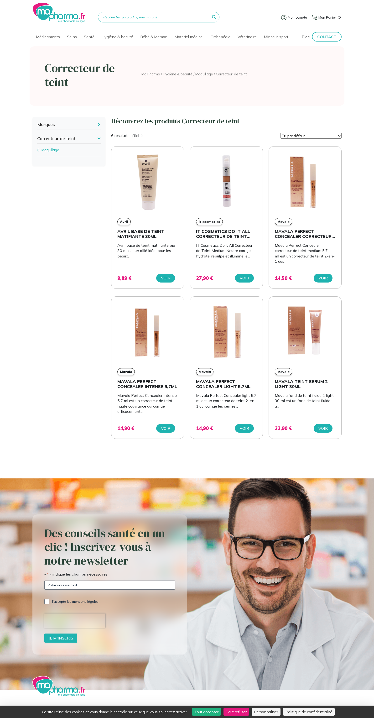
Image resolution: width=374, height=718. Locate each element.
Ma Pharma (150, 74)
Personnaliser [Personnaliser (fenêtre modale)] (266, 711)
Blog (306, 36)
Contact (326, 36)
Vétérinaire (247, 36)
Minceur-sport (276, 36)
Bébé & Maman (153, 36)
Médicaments (48, 36)
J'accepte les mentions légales (75, 601)
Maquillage (204, 74)
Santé (89, 36)
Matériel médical (189, 36)
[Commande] (311, 136)
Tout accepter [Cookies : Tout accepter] (206, 711)
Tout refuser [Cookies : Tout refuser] (236, 711)
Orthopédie (220, 36)
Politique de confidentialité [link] (309, 711)
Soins (72, 36)
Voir (165, 278)
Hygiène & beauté (117, 36)
